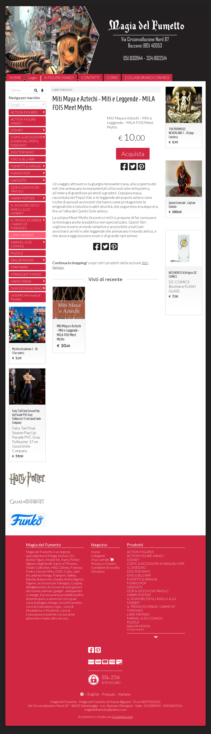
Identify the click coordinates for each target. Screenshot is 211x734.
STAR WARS (19, 267)
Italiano (124, 694)
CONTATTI (90, 77)
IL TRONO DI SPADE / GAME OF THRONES (26, 224)
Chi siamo (97, 571)
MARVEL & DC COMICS (21, 244)
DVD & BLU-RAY (23, 159)
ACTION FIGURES (24, 112)
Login (32, 77)
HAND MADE (21, 281)
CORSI (112, 77)
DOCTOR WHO (22, 152)
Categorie (98, 556)
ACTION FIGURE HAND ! (23, 121)
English (93, 694)
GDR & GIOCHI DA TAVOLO (25, 189)
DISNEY (17, 130)
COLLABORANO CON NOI (147, 77)
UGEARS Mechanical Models (25, 297)
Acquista (132, 153)
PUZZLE (17, 253)
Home (95, 552)
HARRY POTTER (22, 198)
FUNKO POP (20, 173)
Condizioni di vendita (105, 567)
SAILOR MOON (22, 260)
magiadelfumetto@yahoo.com (105, 709)
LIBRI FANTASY (62, 89)
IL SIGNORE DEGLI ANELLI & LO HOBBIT (25, 209)
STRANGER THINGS (26, 274)
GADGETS (18, 180)
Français (108, 694)
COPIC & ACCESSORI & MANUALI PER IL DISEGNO (27, 141)
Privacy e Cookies (103, 563)
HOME (15, 77)
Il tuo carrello (103, 559)
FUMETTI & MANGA (26, 166)
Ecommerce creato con (105, 717)
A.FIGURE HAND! (59, 77)
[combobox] (27, 104)
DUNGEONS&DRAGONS (28, 288)
